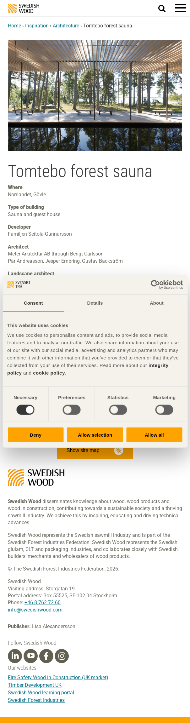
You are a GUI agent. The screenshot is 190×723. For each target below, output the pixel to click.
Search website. (165, 7)
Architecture (66, 26)
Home (14, 26)
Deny (35, 435)
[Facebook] (46, 656)
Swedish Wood (23, 8)
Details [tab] (95, 302)
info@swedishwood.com (35, 610)
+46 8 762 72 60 (42, 602)
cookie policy (49, 373)
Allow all (154, 435)
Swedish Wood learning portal (41, 693)
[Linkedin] (15, 656)
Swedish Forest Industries (36, 700)
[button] (180, 8)
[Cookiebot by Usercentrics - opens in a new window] (155, 284)
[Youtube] (30, 656)
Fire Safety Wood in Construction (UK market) (58, 677)
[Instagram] (61, 656)
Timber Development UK (35, 685)
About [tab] (157, 302)
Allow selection (95, 435)
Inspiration (37, 26)
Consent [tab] (33, 302)
